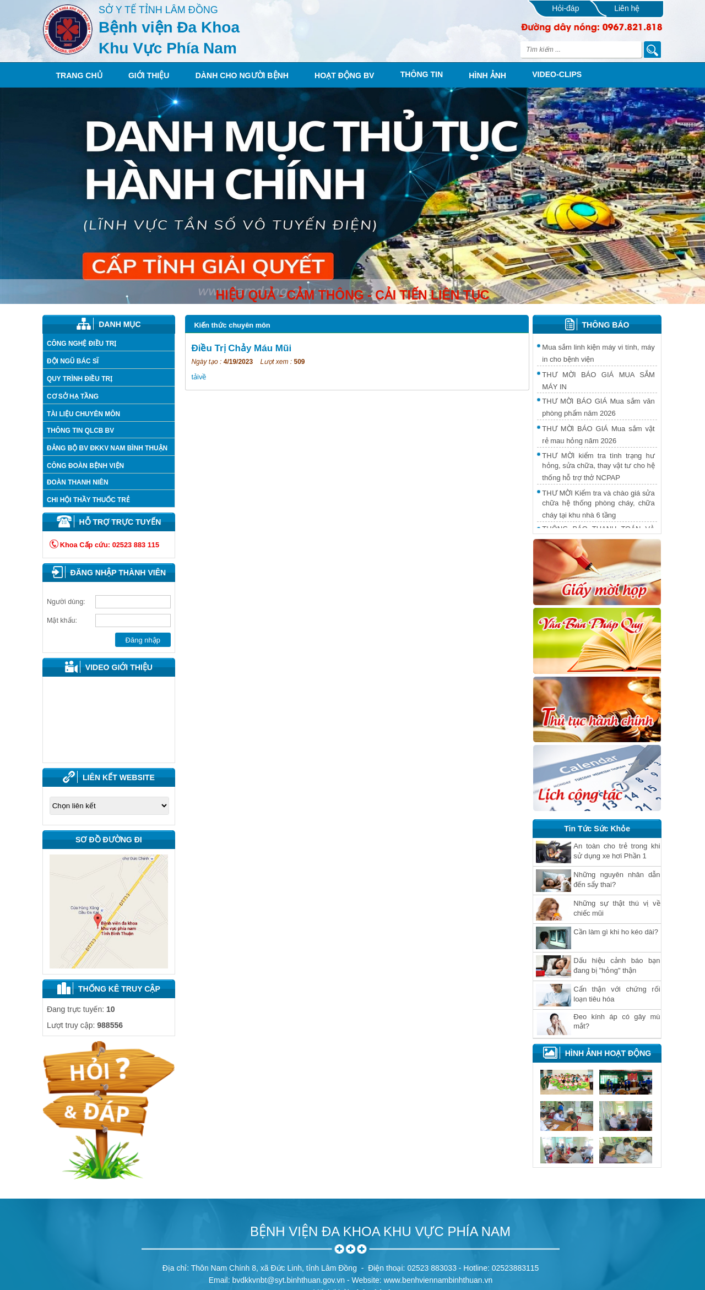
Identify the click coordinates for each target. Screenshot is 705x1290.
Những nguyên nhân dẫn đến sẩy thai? (616, 879)
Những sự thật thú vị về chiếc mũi (616, 908)
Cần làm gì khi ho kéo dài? (615, 932)
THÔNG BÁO (606, 324)
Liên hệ (626, 8)
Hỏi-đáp (565, 8)
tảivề (198, 377)
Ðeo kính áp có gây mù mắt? (616, 1021)
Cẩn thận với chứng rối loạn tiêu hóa (616, 994)
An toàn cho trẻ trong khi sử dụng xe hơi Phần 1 (616, 851)
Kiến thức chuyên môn (232, 325)
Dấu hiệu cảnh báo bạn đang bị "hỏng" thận (616, 965)
